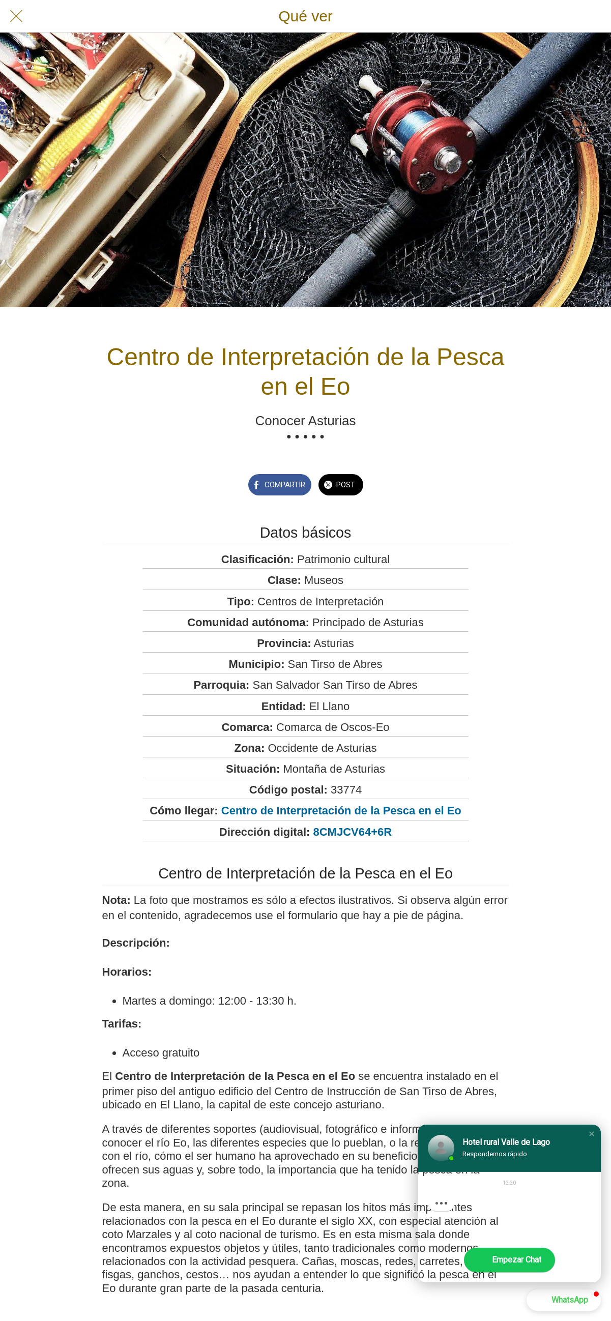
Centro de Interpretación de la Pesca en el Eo (341, 810)
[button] (592, 1134)
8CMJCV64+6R (352, 832)
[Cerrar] (16, 16)
